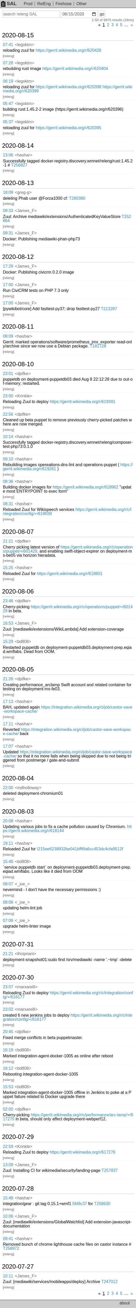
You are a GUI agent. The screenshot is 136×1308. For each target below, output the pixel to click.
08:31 (8, 504)
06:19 (8, 81)
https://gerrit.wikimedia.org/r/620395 (68, 128)
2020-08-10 (18, 364)
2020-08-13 (18, 183)
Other (81, 4)
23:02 (8, 1009)
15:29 (8, 641)
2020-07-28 (18, 1189)
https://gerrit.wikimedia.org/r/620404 (75, 68)
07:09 (8, 920)
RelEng (44, 4)
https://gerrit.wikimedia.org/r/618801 (69, 573)
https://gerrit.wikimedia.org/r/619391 (82, 401)
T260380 (77, 198)
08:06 (8, 902)
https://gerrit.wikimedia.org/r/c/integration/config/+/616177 (68, 995)
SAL (9, 3)
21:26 (8, 679)
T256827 (19, 165)
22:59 (8, 1146)
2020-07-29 (18, 1137)
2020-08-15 (18, 35)
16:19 (8, 1050)
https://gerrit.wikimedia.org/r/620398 (68, 87)
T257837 (109, 1170)
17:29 (8, 266)
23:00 (8, 396)
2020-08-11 (18, 327)
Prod (28, 4)
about (124, 1303)
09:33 (8, 210)
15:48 (8, 1198)
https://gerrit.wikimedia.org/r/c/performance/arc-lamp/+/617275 (68, 1117)
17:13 (8, 701)
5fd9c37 (79, 1203)
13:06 (8, 155)
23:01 (8, 373)
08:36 (8, 481)
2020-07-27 (18, 1267)
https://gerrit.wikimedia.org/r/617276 (82, 1152)
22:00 (8, 788)
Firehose (63, 4)
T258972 (11, 1248)
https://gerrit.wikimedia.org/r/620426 (68, 50)
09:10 (8, 459)
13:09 (8, 1165)
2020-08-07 (18, 532)
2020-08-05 (18, 669)
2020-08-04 (18, 778)
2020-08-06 (18, 591)
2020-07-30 (18, 977)
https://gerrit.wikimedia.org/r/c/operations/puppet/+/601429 (68, 609)
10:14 (8, 436)
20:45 (8, 1032)
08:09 (8, 336)
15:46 (8, 861)
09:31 (8, 233)
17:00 (8, 285)
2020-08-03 (18, 811)
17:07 (8, 746)
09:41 (8, 1238)
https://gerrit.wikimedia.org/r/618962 (85, 487)
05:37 (8, 122)
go (102, 14)
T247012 (109, 1281)
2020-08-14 (18, 146)
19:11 (8, 843)
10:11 (8, 1276)
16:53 (8, 623)
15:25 (8, 567)
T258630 (102, 1203)
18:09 (8, 192)
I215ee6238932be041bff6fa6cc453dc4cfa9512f (80, 849)
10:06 (8, 1216)
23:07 (8, 987)
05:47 (8, 103)
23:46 (8, 601)
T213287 (109, 309)
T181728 (98, 346)
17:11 (8, 724)
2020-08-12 (18, 257)
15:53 (8, 1087)
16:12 (8, 1068)
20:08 (8, 821)
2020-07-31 (18, 944)
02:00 (8, 1109)
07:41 (8, 44)
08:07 (8, 884)
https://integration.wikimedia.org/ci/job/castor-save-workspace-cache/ (67, 709)
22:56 (8, 414)
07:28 (8, 63)
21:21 (8, 541)
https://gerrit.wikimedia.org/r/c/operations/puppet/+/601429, (68, 549)
